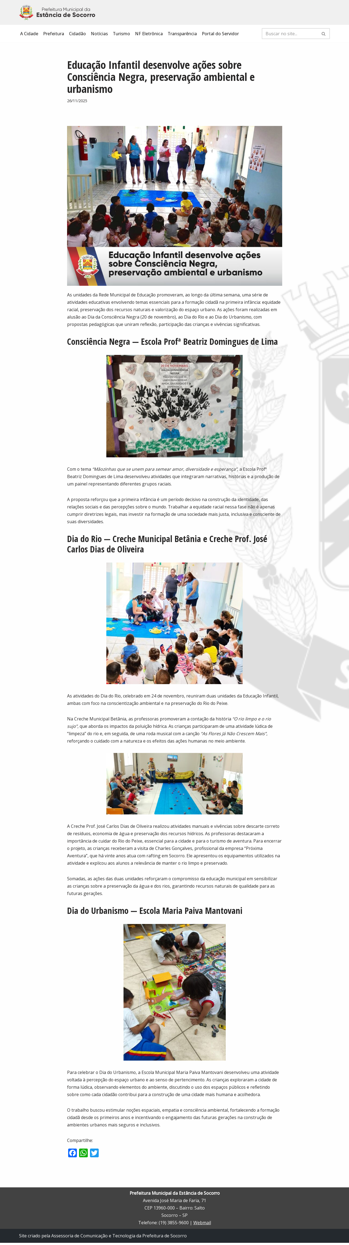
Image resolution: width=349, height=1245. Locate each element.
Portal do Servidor (220, 34)
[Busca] (290, 33)
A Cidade (29, 34)
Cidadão (77, 34)
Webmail (202, 1225)
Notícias (99, 34)
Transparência (182, 34)
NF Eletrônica (149, 34)
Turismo (121, 34)
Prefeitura (53, 34)
